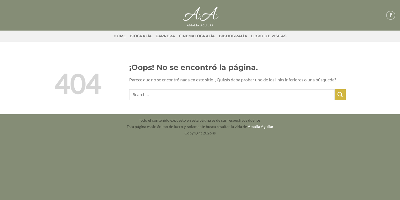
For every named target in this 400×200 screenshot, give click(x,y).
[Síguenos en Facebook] (390, 15)
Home (120, 36)
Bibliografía (233, 36)
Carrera (165, 36)
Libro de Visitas (268, 36)
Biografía (141, 36)
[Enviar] (340, 94)
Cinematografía (197, 36)
